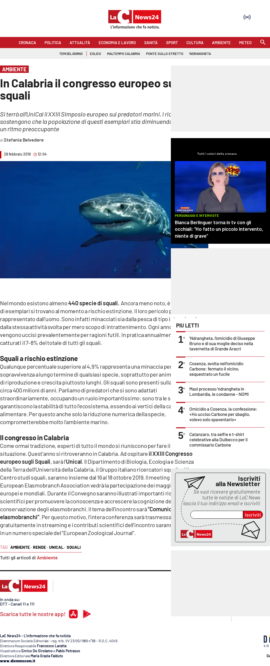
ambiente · (21, 547)
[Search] (263, 43)
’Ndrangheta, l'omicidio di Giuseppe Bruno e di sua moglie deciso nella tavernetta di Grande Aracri (222, 343)
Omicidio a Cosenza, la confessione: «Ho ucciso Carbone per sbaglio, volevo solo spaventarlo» (223, 414)
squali (74, 547)
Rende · (40, 547)
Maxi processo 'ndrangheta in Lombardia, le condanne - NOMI (219, 391)
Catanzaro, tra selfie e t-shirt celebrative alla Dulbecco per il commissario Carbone (218, 439)
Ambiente (47, 557)
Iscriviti (253, 515)
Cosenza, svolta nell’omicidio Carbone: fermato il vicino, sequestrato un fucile (216, 369)
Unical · (57, 547)
